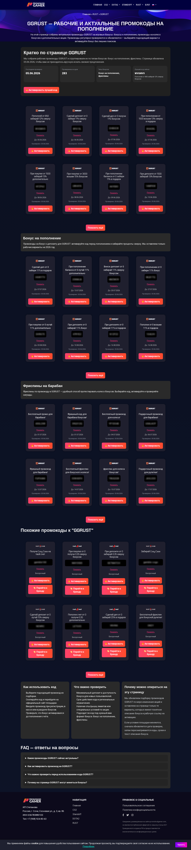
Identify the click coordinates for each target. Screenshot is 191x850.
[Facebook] (123, 818)
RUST (139, 5)
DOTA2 (115, 5)
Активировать (40, 150)
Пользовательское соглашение (139, 808)
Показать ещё (95, 227)
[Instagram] (132, 818)
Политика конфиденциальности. (139, 813)
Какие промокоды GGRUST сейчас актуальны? (53, 760)
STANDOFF (127, 5)
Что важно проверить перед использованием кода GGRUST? (60, 776)
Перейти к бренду (40, 591)
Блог (147, 5)
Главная (97, 5)
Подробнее (88, 846)
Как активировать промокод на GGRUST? (50, 768)
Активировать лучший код (41, 89)
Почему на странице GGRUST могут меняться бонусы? (57, 784)
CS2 (106, 5)
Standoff (77, 817)
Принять (181, 845)
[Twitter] (128, 818)
